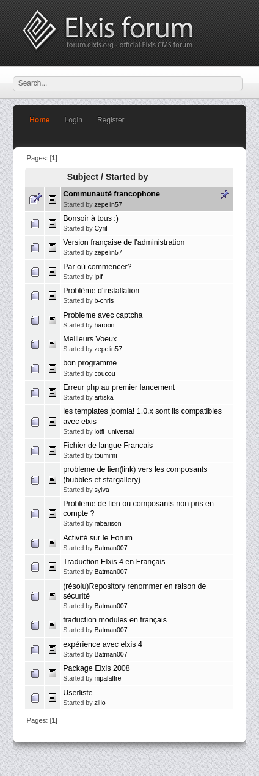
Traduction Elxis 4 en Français (114, 562)
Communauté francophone (111, 194)
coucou (104, 373)
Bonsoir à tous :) (91, 218)
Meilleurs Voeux (90, 339)
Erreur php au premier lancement (119, 387)
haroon (104, 325)
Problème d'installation (101, 290)
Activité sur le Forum (98, 538)
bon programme (90, 363)
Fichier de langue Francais (108, 445)
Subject (82, 177)
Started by (127, 177)
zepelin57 (108, 204)
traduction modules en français (115, 620)
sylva (101, 489)
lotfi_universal (114, 431)
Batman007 (110, 547)
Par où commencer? (97, 267)
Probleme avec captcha (102, 315)
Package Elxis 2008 (96, 668)
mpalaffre (107, 678)
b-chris (104, 300)
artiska (103, 397)
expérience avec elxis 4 (102, 644)
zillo (99, 702)
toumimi (105, 455)
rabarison (107, 523)
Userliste (78, 692)
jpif (98, 276)
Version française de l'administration (123, 242)
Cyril (100, 228)
